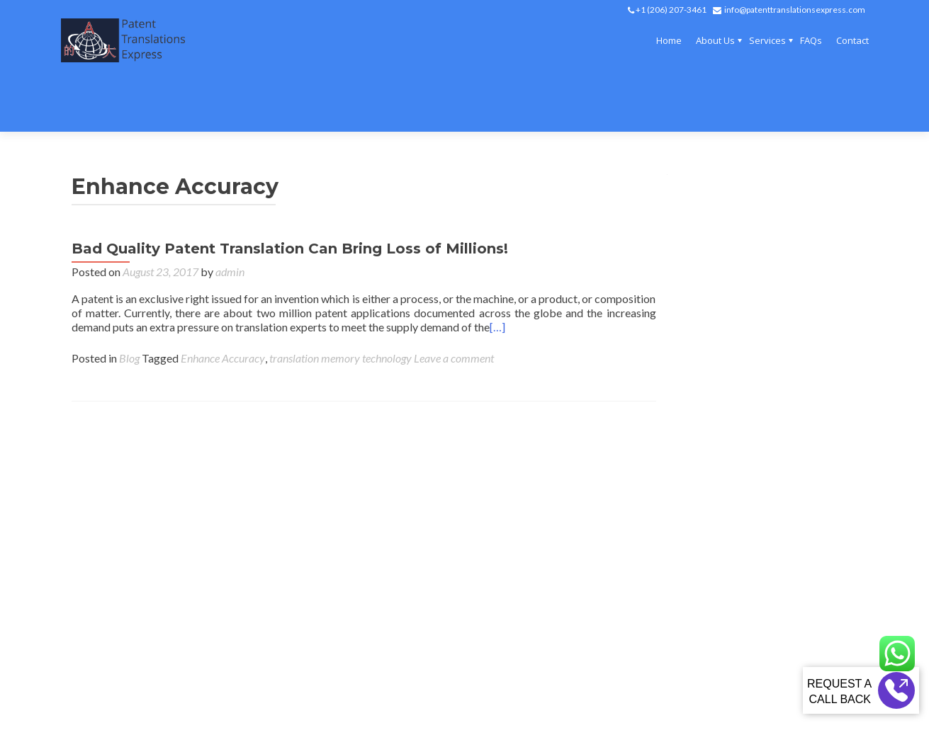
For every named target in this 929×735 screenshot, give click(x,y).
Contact (852, 40)
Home (669, 40)
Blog (129, 306)
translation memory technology (340, 306)
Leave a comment (454, 306)
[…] (497, 275)
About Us (715, 40)
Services (767, 40)
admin (229, 220)
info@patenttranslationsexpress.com (794, 9)
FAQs (811, 40)
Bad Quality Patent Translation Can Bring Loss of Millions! (290, 196)
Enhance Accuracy (223, 306)
